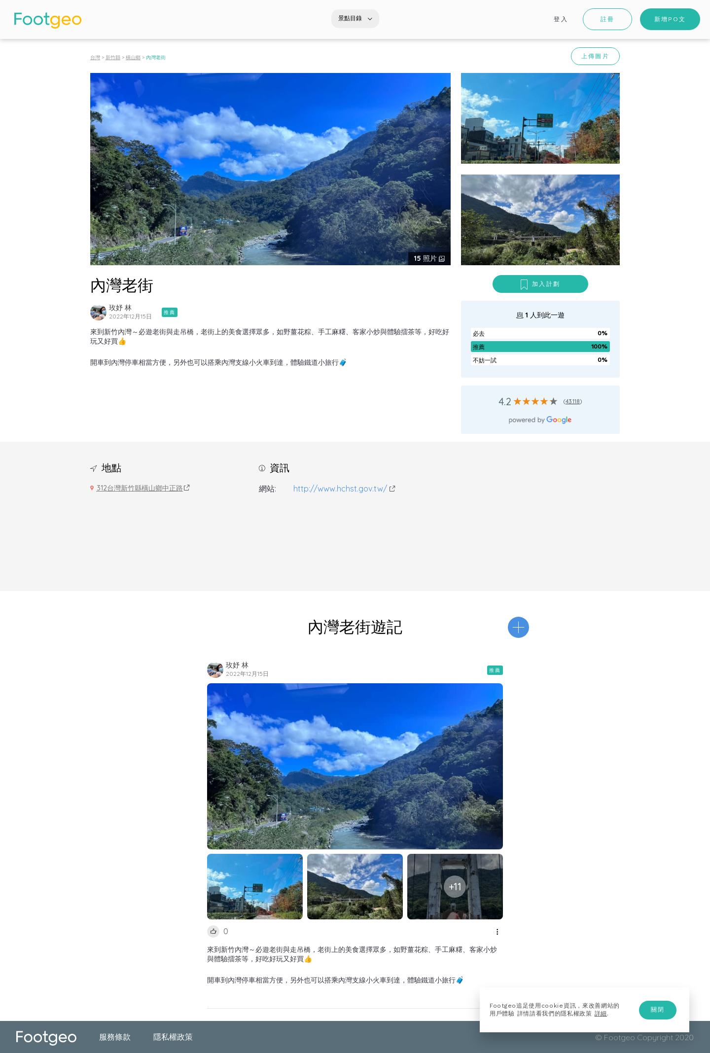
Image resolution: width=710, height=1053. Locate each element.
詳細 (601, 1013)
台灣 (95, 57)
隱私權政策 (173, 1037)
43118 (573, 401)
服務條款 (115, 1037)
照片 (426, 258)
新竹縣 (113, 57)
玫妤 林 (120, 307)
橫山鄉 (133, 57)
